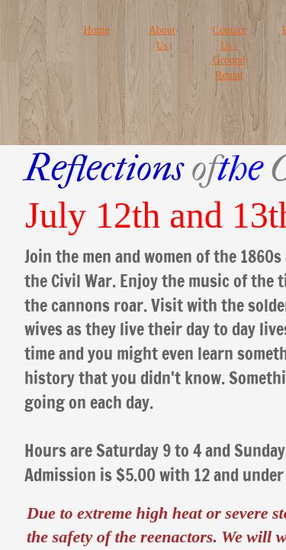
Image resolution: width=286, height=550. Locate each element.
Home (96, 30)
